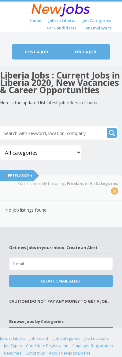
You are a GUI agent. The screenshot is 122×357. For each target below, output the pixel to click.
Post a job (36, 52)
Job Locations (96, 338)
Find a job (85, 52)
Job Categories (97, 20)
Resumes (12, 353)
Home (35, 20)
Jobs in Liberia (62, 20)
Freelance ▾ (20, 175)
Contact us (35, 353)
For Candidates (61, 28)
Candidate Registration (47, 345)
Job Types (13, 345)
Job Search (40, 338)
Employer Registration (92, 345)
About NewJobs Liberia (70, 353)
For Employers (97, 28)
